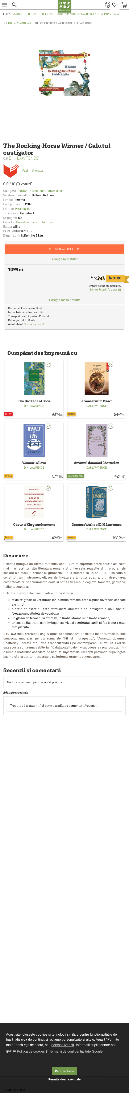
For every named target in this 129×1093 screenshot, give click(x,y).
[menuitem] (106, 4)
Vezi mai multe (23, 170)
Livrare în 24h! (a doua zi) (105, 289)
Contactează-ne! (34, 324)
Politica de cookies (31, 1051)
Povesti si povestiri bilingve (34, 222)
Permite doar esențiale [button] (64, 1079)
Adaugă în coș (64, 249)
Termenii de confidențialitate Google (76, 1051)
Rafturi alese (54, 191)
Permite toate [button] (64, 1071)
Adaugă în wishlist (64, 259)
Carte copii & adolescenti (48, 14)
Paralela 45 (22, 209)
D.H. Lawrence (23, 158)
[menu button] (4, 4)
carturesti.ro (21, 14)
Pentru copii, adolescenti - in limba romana (93, 14)
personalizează (62, 1045)
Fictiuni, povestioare (19, 23)
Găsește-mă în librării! (64, 300)
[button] (33, 4)
